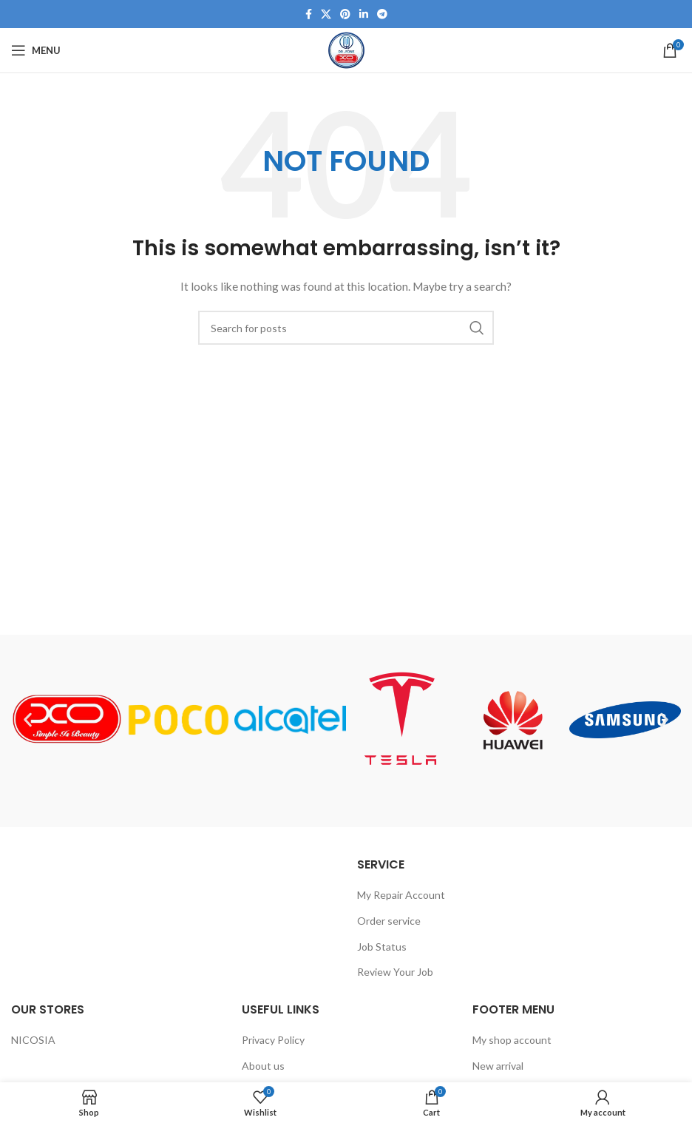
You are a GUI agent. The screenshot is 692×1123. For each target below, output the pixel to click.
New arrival (497, 1065)
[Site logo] (346, 49)
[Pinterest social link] (345, 14)
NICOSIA (33, 1039)
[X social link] (326, 14)
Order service (389, 920)
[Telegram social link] (382, 14)
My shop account (512, 1039)
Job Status (382, 946)
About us (263, 1065)
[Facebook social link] (308, 14)
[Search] (346, 328)
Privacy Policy (273, 1039)
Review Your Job (395, 971)
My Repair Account (401, 894)
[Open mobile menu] (36, 50)
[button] (27, 719)
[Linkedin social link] (364, 14)
